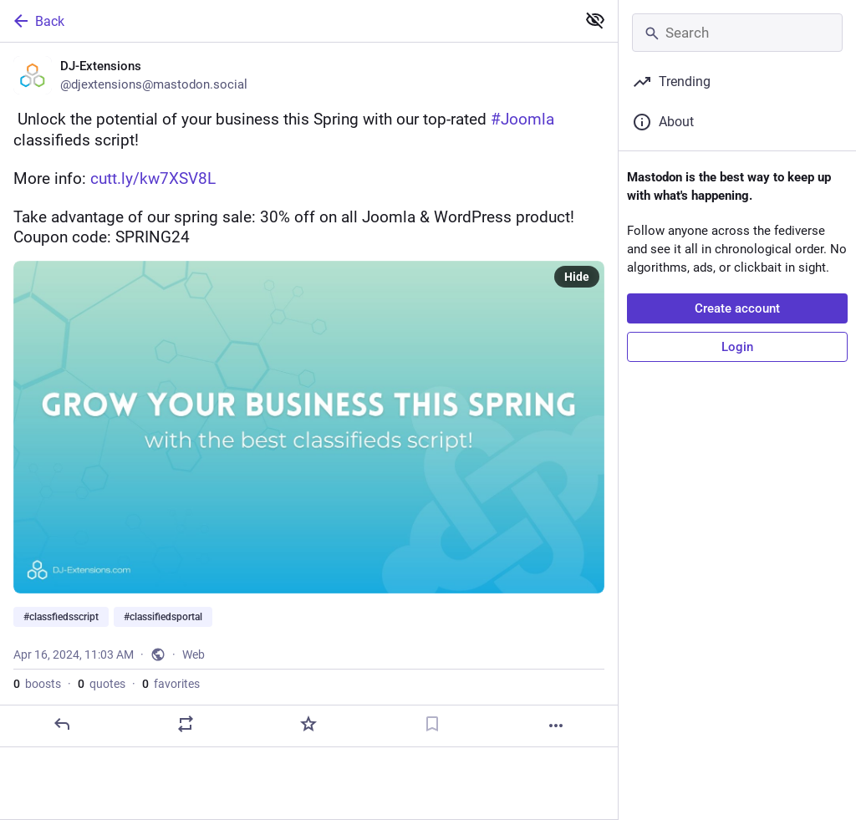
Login (737, 346)
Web (193, 654)
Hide (576, 276)
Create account (737, 308)
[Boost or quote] (186, 724)
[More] (556, 726)
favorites (171, 683)
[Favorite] (308, 724)
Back (37, 21)
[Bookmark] (432, 724)
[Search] (737, 32)
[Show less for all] (595, 20)
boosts (37, 683)
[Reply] (62, 724)
